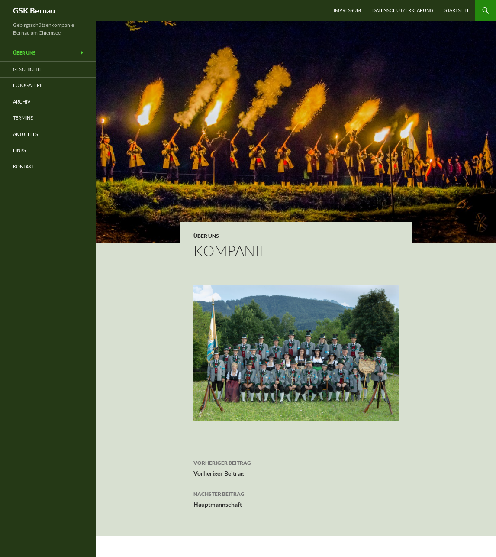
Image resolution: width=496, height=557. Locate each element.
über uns (206, 236)
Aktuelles (25, 134)
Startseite (457, 10)
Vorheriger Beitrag (296, 467)
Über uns (24, 52)
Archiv (21, 101)
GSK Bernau (34, 10)
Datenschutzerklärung (402, 10)
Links (19, 150)
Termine (23, 117)
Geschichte (27, 69)
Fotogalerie (28, 85)
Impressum (347, 10)
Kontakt (23, 166)
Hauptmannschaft (296, 498)
